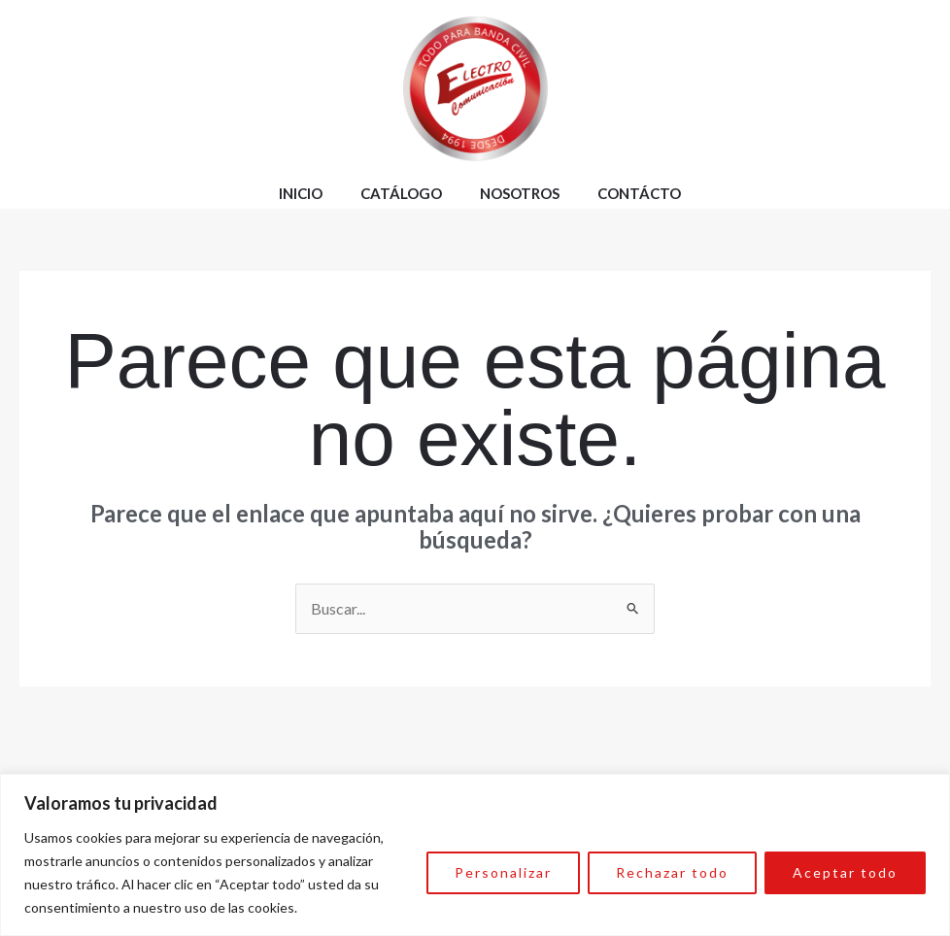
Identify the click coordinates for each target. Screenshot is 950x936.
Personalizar (503, 872)
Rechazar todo (672, 872)
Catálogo (401, 193)
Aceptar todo (845, 872)
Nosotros (520, 193)
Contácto (639, 193)
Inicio (300, 193)
